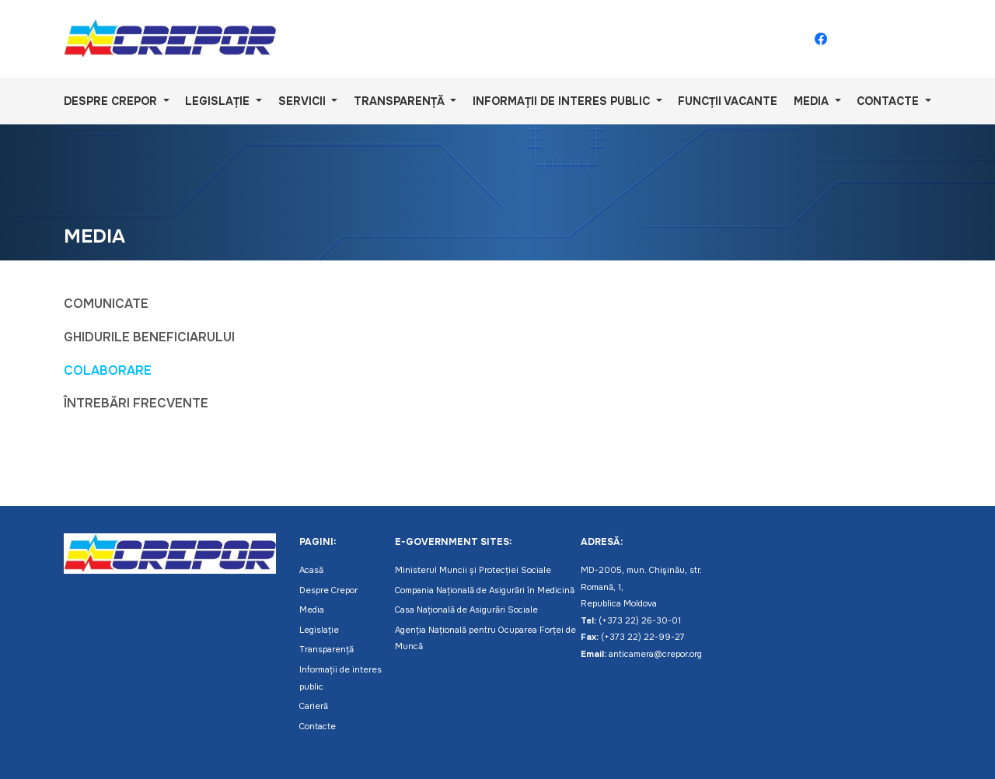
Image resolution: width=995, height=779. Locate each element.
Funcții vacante (727, 101)
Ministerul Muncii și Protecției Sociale (473, 569)
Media (813, 101)
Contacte (889, 101)
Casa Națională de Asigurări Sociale (466, 609)
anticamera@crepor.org (655, 653)
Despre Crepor (112, 101)
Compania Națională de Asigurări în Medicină (484, 590)
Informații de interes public (563, 101)
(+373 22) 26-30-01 (640, 620)
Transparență (401, 101)
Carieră (313, 705)
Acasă (311, 569)
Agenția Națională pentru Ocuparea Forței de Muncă (485, 638)
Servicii (303, 101)
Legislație (219, 101)
